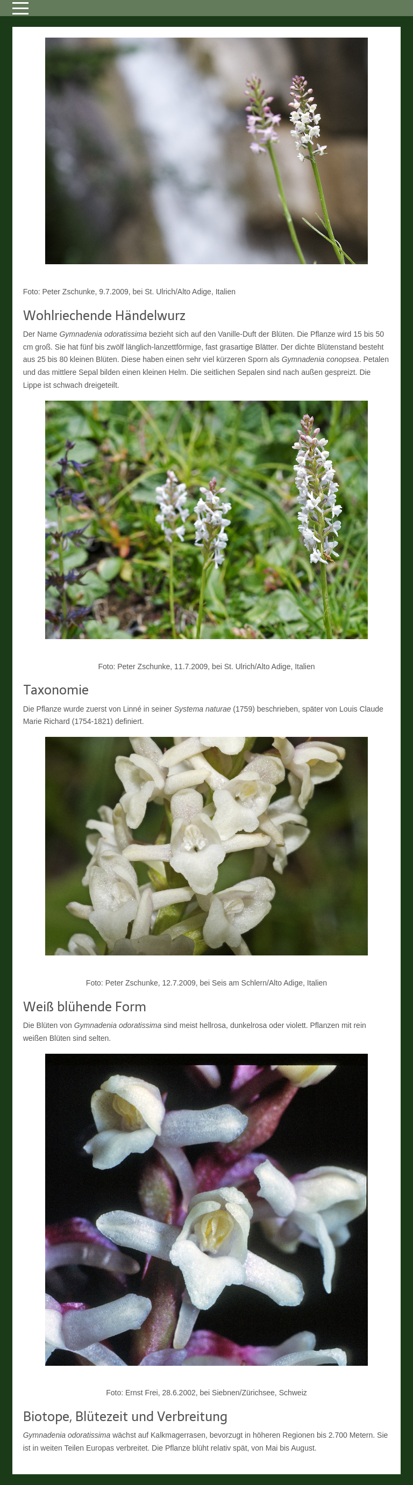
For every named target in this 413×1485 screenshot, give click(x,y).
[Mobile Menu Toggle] (20, 8)
